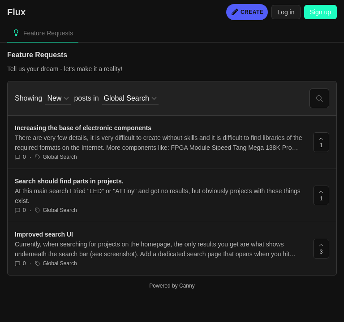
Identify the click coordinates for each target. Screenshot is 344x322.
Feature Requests (48, 33)
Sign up (320, 12)
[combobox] (58, 99)
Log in (285, 12)
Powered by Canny (171, 286)
